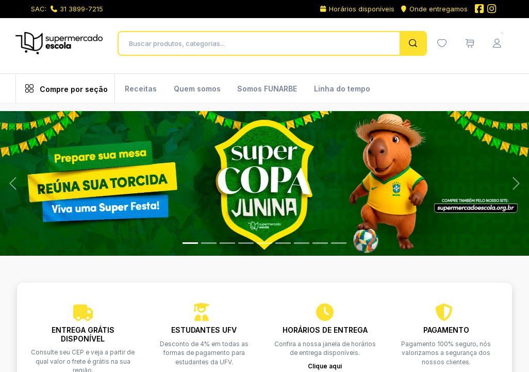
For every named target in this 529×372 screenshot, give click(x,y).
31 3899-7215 (77, 9)
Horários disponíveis (356, 9)
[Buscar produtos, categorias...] (262, 43)
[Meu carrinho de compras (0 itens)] (469, 43)
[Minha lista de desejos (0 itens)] (442, 43)
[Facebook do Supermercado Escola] (479, 10)
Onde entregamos (434, 9)
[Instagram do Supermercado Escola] (491, 10)
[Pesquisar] (413, 43)
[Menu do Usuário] (497, 43)
